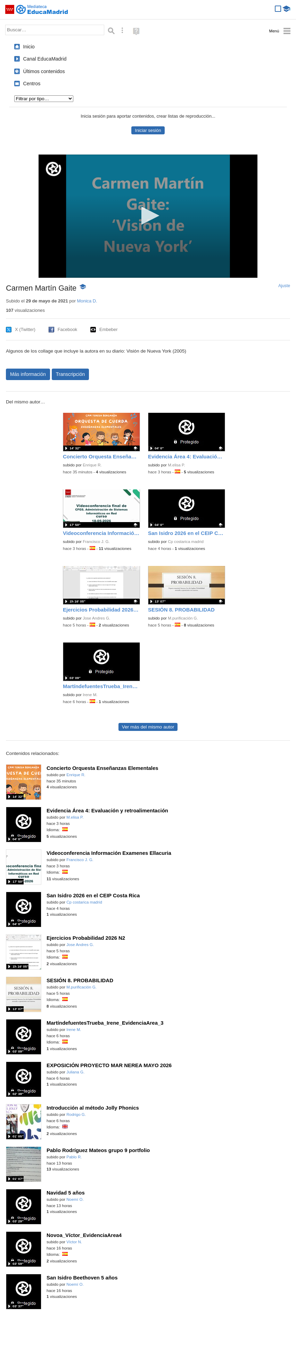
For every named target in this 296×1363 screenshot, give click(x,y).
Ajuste (284, 285)
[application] (148, 216)
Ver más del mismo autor (148, 727)
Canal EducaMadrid (45, 59)
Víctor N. (74, 1242)
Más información (28, 374)
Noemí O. (74, 1199)
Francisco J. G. (96, 541)
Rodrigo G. (76, 1114)
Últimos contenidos (44, 71)
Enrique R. (92, 465)
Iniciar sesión (148, 130)
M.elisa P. (176, 465)
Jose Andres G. (96, 618)
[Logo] (53, 168)
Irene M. (90, 695)
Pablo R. (74, 1157)
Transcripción (70, 374)
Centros (32, 83)
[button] (148, 215)
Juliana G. (75, 1072)
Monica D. (87, 301)
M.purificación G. (183, 618)
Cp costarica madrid (186, 541)
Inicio (29, 46)
